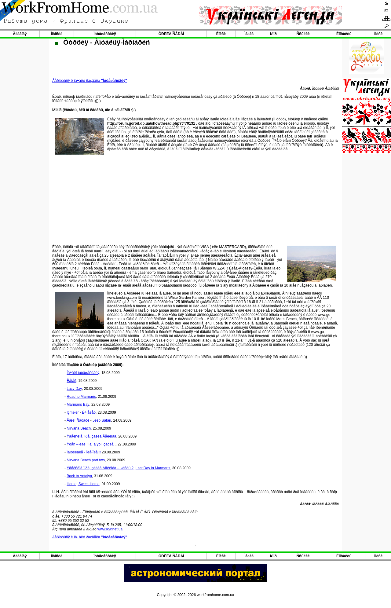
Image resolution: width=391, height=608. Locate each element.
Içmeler (73, 412)
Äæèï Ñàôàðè (78, 420)
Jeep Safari (102, 420)
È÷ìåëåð (89, 412)
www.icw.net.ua (109, 529)
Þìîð (273, 34)
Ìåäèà (249, 34)
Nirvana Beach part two (86, 460)
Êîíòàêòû (344, 34)
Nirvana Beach (79, 428)
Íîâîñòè (56, 34)
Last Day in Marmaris (153, 468)
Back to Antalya (79, 476)
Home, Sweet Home (83, 484)
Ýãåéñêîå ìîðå (78, 436)
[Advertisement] (195, 198)
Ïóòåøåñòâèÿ (104, 34)
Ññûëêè (302, 34)
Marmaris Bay (78, 404)
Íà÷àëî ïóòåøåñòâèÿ (83, 373)
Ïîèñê (378, 34)
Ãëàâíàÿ (20, 34)
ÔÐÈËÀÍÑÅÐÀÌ (171, 34)
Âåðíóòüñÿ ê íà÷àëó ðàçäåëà (89, 81)
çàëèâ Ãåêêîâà (104, 436)
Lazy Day (74, 388)
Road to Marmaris (81, 396)
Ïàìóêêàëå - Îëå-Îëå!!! (83, 452)
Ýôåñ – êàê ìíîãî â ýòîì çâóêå (90, 444)
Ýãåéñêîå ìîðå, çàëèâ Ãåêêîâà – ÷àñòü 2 (100, 468)
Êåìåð (71, 381)
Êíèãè (221, 34)
